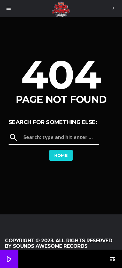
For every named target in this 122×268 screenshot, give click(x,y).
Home (61, 155)
